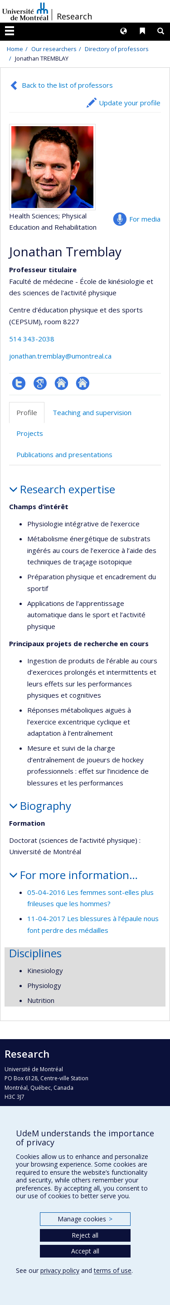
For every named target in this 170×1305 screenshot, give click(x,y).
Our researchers (54, 49)
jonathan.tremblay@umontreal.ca (60, 355)
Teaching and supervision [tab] (92, 412)
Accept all (85, 1251)
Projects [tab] (29, 433)
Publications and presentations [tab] (64, 454)
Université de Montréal (25, 11)
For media (144, 218)
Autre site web (61, 383)
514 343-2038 (31, 338)
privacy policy (59, 1270)
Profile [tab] (26, 412)
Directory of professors (117, 49)
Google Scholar (40, 383)
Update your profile (129, 102)
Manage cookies (85, 1219)
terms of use (112, 1270)
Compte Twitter (19, 383)
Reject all (85, 1235)
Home (15, 49)
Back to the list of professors (67, 85)
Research (74, 16)
